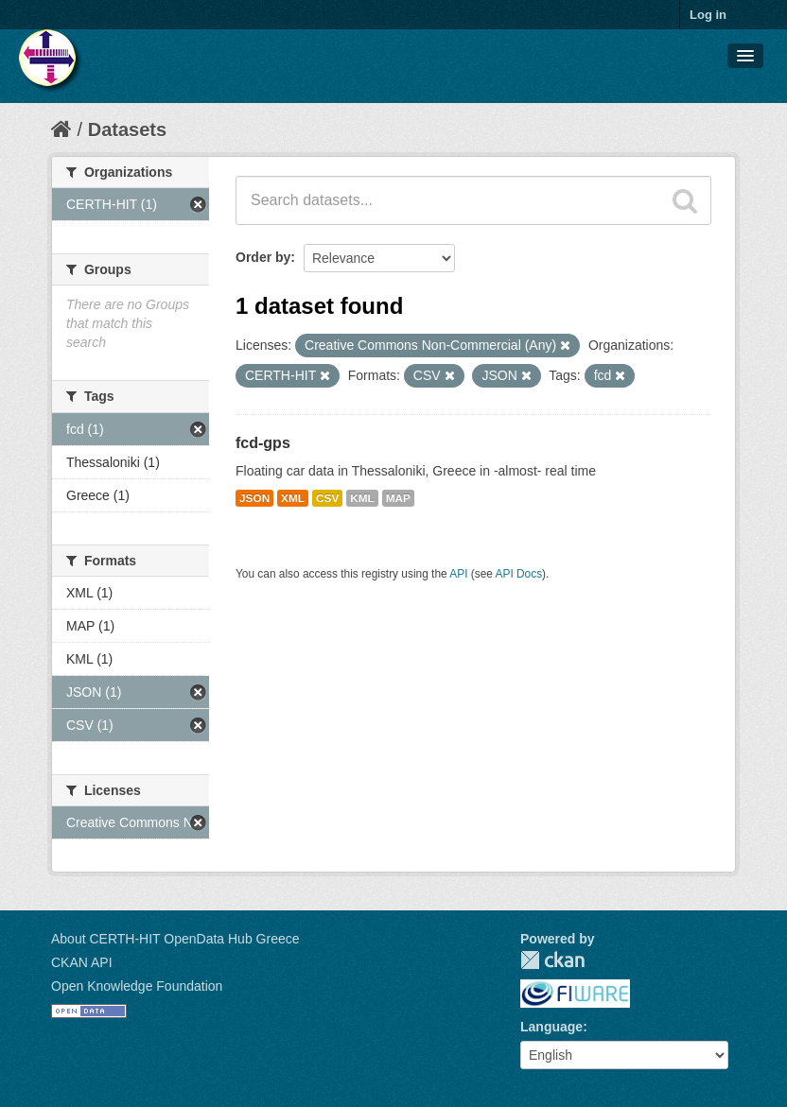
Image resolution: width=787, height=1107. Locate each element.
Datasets (127, 129)
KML (362, 498)
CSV (327, 498)
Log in (708, 15)
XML (293, 498)
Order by (263, 257)
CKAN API (82, 962)
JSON (254, 498)
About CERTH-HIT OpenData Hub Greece (175, 938)
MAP (398, 498)
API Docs (519, 573)
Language (551, 1026)
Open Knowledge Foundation (136, 986)
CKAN (552, 960)
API (458, 573)
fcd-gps (263, 443)
